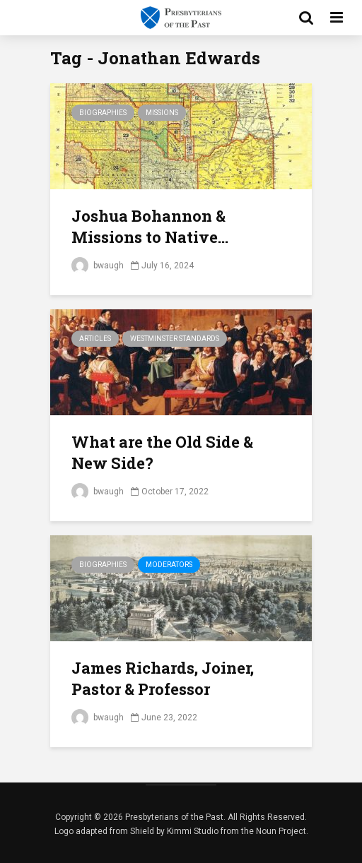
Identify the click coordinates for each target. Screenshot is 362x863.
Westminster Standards (174, 339)
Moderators (169, 565)
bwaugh (97, 265)
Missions (162, 113)
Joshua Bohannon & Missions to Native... (149, 226)
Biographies (103, 113)
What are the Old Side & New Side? (162, 452)
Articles (95, 339)
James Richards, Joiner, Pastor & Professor (162, 678)
